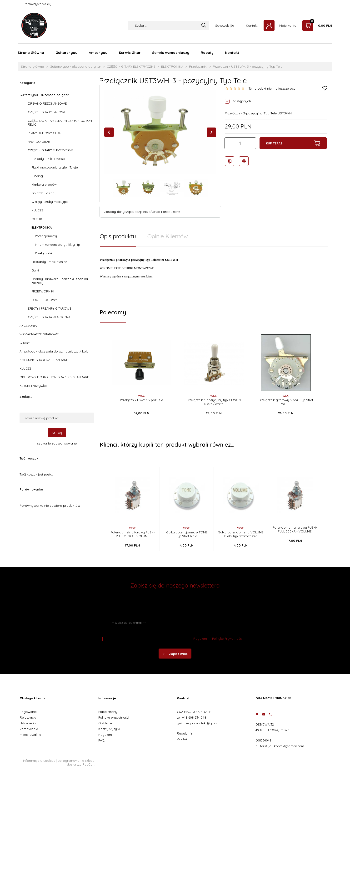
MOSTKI (37, 219)
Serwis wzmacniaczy (170, 52)
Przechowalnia (30, 734)
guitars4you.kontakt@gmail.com (201, 723)
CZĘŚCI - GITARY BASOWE (47, 112)
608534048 (263, 740)
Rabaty (207, 52)
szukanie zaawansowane (57, 443)
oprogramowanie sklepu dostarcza (76, 762)
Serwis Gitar (130, 52)
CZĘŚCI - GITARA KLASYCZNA (49, 317)
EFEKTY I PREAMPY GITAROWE (49, 308)
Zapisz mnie (175, 654)
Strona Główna (31, 52)
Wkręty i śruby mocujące (50, 202)
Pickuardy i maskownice (49, 262)
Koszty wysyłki (109, 729)
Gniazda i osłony (43, 193)
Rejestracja (28, 717)
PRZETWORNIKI (42, 291)
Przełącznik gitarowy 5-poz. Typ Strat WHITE (286, 402)
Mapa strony (107, 712)
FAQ (101, 740)
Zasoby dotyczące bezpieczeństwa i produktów (142, 212)
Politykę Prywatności (227, 638)
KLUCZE (37, 210)
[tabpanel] (214, 271)
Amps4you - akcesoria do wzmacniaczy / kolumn (56, 351)
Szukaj (57, 433)
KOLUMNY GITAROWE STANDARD (44, 360)
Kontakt (252, 25)
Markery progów (44, 184)
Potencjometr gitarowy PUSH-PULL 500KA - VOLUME (295, 529)
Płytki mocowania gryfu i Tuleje (54, 167)
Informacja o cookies (39, 760)
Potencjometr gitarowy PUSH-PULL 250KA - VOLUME (132, 534)
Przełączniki (43, 253)
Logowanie (28, 712)
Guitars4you (66, 52)
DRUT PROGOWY (44, 300)
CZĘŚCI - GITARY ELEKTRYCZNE (50, 150)
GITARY (25, 343)
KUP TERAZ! (293, 143)
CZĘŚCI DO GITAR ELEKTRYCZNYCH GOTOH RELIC (60, 122)
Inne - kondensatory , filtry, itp (57, 244)
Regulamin (201, 638)
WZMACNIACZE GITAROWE (39, 334)
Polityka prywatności (113, 717)
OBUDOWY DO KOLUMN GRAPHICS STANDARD (55, 377)
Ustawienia (28, 723)
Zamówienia (29, 729)
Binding (37, 176)
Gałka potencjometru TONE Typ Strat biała (186, 534)
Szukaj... (26, 397)
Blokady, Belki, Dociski (48, 159)
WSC (141, 396)
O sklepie (105, 723)
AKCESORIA (28, 325)
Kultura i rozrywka (33, 386)
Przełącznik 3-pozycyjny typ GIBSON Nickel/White (214, 402)
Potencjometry (46, 236)
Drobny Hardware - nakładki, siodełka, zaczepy (60, 281)
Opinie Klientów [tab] (167, 236)
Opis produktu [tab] (118, 236)
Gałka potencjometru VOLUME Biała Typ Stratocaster (240, 534)
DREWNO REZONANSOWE (47, 103)
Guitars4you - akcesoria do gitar (44, 95)
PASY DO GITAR (39, 141)
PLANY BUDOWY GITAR (44, 133)
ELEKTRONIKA (41, 227)
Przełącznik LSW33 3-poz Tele (141, 400)
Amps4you (98, 52)
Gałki (35, 270)
